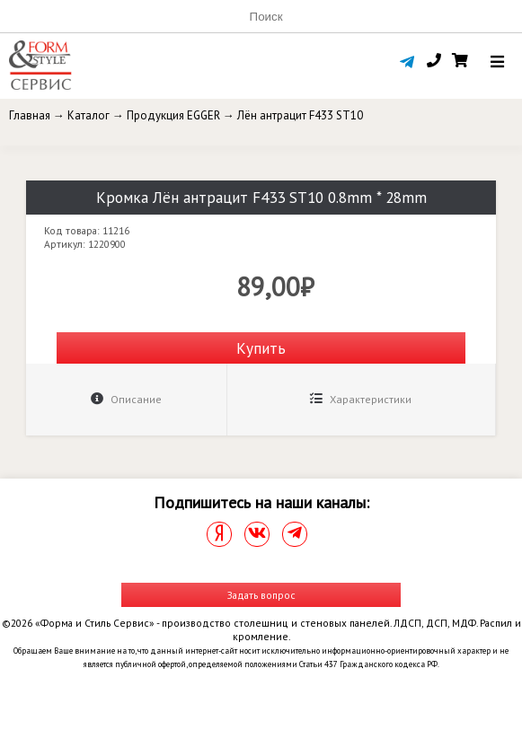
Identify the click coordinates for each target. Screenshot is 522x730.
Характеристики (360, 399)
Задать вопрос (261, 595)
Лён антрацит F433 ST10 (300, 115)
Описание (126, 399)
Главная (29, 115)
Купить (261, 348)
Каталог (88, 115)
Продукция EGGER (173, 115)
